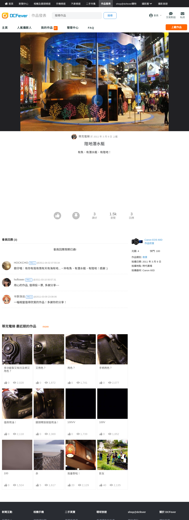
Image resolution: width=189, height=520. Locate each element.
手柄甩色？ (105, 367)
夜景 (144, 257)
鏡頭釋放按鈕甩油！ (47, 422)
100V (102, 422)
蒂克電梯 (80, 136)
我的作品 (49, 28)
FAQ (91, 27)
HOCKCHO (21, 262)
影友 (101, 473)
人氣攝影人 (24, 27)
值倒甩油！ (10, 422)
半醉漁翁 (19, 296)
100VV (71, 422)
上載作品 (176, 27)
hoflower (19, 279)
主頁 (5, 27)
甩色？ (71, 367)
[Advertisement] (94, 184)
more (46, 326)
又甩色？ (41, 367)
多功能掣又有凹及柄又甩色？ (17, 369)
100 (6, 473)
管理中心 (73, 27)
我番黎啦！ (73, 473)
